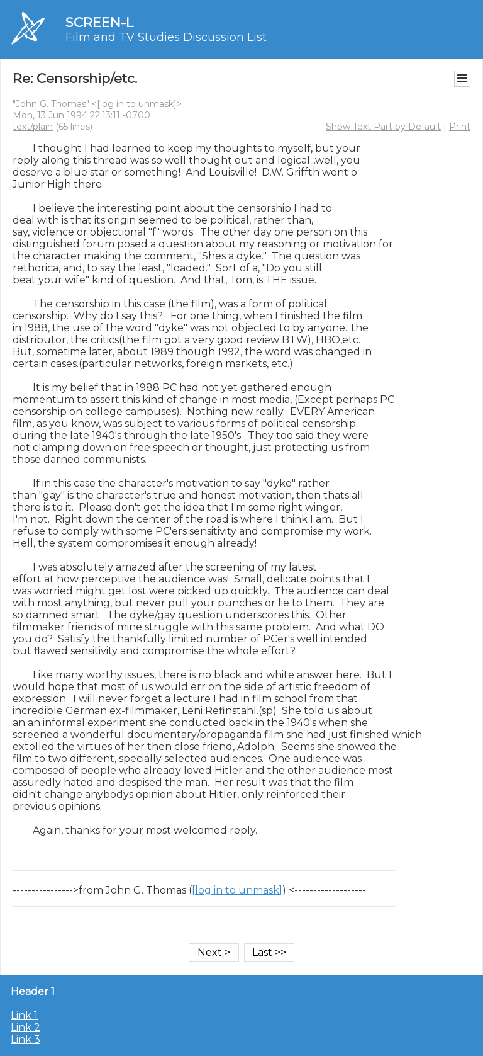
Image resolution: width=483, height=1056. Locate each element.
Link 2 (25, 1027)
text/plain (33, 126)
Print (459, 126)
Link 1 (24, 1015)
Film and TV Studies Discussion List (166, 37)
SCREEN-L (99, 22)
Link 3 (25, 1039)
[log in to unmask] (137, 104)
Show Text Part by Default (383, 126)
